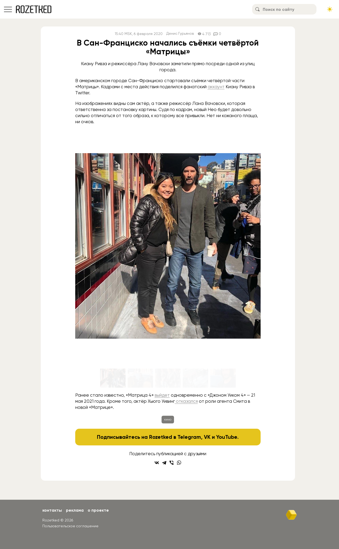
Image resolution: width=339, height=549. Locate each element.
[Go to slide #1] (113, 378)
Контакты (52, 510)
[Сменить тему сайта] (329, 9)
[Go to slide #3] (168, 378)
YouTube (226, 437)
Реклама (75, 510)
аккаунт (216, 86)
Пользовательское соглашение (70, 526)
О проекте (99, 510)
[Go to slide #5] (223, 378)
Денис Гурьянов (180, 34)
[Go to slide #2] (140, 378)
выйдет (162, 395)
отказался (186, 401)
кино (167, 419)
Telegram (189, 437)
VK (207, 437)
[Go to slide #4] (195, 378)
